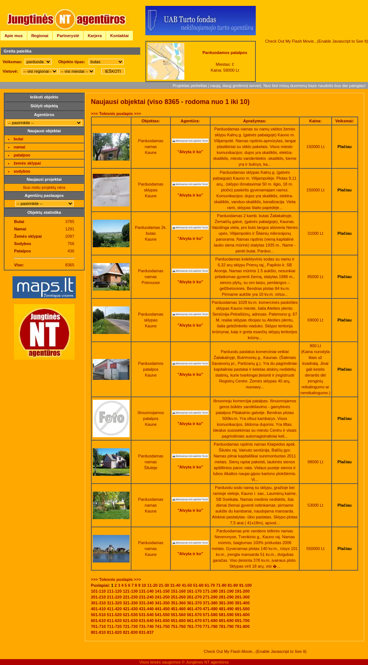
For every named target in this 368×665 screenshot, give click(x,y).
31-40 (175, 585)
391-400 (242, 603)
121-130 (130, 591)
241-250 (162, 597)
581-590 (226, 614)
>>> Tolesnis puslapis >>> (116, 113)
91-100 (245, 585)
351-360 (178, 603)
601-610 (98, 620)
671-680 (210, 620)
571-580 (210, 614)
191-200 (242, 591)
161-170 (194, 591)
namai (19, 147)
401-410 (98, 609)
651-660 (178, 620)
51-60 (198, 585)
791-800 (242, 626)
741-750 (162, 626)
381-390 (226, 603)
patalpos (22, 155)
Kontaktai (119, 35)
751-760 (178, 626)
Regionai (39, 35)
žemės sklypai (27, 163)
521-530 (130, 614)
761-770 (194, 626)
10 (144, 585)
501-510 (98, 614)
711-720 (114, 626)
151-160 (178, 591)
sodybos (22, 171)
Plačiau (344, 146)
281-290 (226, 597)
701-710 (98, 626)
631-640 (146, 620)
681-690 (226, 620)
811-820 (114, 632)
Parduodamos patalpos (224, 52)
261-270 (194, 597)
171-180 (210, 591)
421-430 (130, 609)
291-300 (242, 597)
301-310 (98, 603)
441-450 (162, 609)
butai (18, 139)
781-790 (226, 626)
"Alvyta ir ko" (190, 152)
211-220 (114, 597)
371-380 (210, 603)
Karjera (95, 35)
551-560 (178, 614)
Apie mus (13, 35)
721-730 (130, 626)
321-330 (130, 603)
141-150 (162, 591)
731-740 (146, 626)
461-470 (194, 609)
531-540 (146, 614)
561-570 (194, 614)
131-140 (146, 591)
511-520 (114, 614)
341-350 (162, 603)
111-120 (114, 591)
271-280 (210, 597)
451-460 (178, 609)
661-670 (194, 620)
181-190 (226, 591)
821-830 (130, 632)
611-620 (114, 620)
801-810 (98, 632)
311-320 (114, 603)
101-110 (98, 591)
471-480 (210, 609)
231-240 (146, 597)
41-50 (187, 585)
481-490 (226, 609)
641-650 (162, 620)
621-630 (130, 620)
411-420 (114, 609)
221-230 (130, 597)
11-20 (152, 585)
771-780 (210, 626)
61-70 (210, 585)
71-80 (221, 585)
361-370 (194, 603)
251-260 (178, 597)
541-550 (162, 614)
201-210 (98, 597)
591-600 (242, 614)
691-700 (242, 620)
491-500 (242, 609)
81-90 (232, 585)
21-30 (164, 585)
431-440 (146, 609)
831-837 (146, 632)
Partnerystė (68, 35)
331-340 (146, 603)
